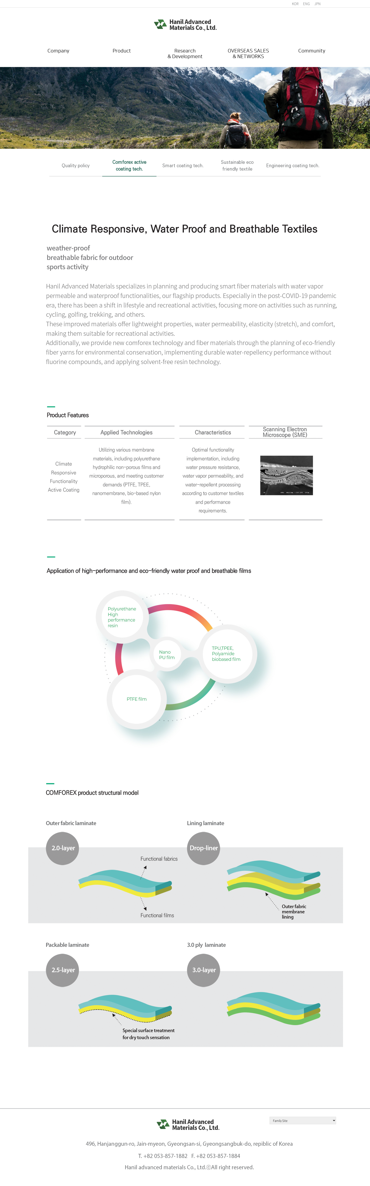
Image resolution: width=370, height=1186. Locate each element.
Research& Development (185, 54)
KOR (295, 3)
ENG (306, 3)
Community (311, 51)
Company (58, 51)
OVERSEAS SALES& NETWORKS (248, 54)
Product (121, 51)
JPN (317, 3)
